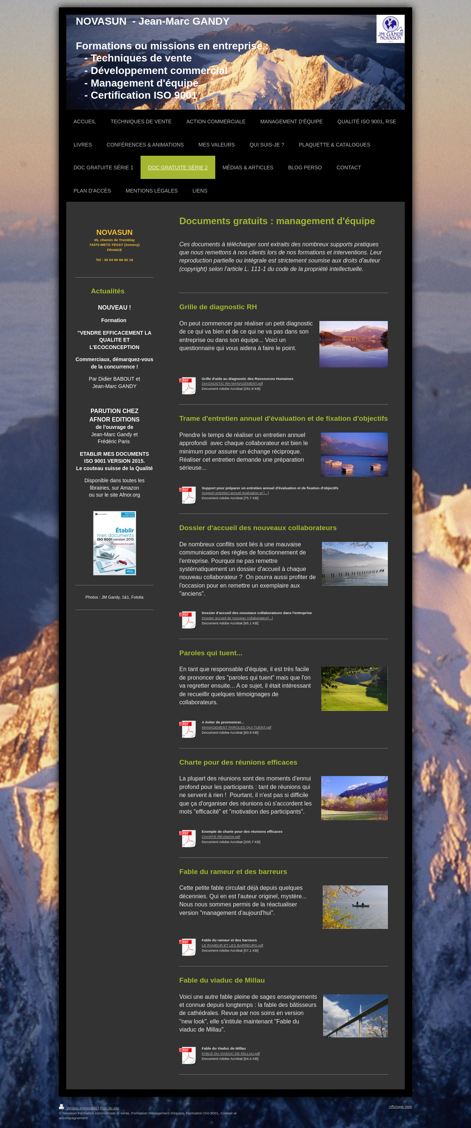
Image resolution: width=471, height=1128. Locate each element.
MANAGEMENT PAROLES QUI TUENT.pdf (236, 727)
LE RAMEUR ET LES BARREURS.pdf (232, 945)
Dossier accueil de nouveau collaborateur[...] (237, 618)
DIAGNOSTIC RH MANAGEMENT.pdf (232, 383)
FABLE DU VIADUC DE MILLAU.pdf (231, 1053)
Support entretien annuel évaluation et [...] (235, 493)
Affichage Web (400, 1106)
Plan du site (109, 1108)
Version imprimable (78, 1108)
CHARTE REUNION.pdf (221, 837)
